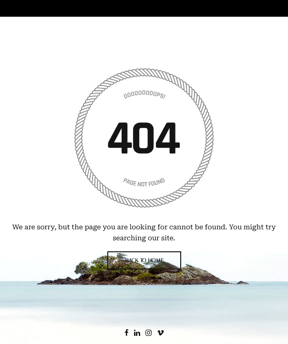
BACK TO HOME (144, 260)
